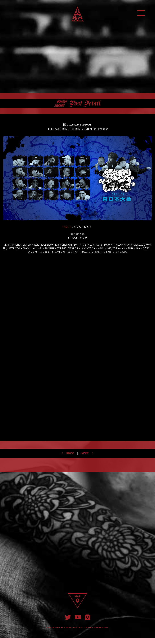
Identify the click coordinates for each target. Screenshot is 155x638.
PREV (69, 453)
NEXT (86, 453)
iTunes (67, 227)
